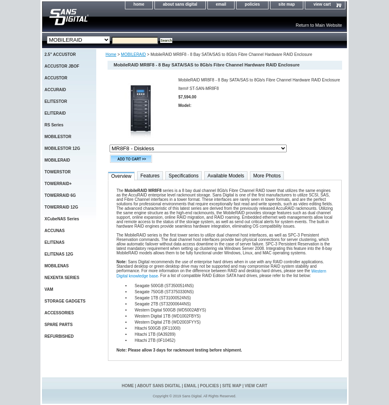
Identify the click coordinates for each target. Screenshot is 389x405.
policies (252, 4)
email (221, 4)
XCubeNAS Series (61, 219)
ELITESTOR (55, 101)
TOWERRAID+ (58, 183)
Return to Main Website (319, 25)
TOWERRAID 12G (61, 207)
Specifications (184, 176)
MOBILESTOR (57, 136)
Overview (121, 176)
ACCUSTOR (55, 78)
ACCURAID (55, 89)
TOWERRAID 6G (60, 195)
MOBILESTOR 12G (62, 148)
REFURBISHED (59, 336)
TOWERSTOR (57, 172)
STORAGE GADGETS (65, 301)
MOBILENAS (56, 266)
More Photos (267, 176)
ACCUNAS (54, 230)
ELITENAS (54, 242)
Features (149, 176)
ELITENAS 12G (58, 254)
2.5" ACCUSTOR (60, 54)
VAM (48, 289)
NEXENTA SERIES (61, 277)
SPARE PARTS (58, 324)
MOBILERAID (133, 54)
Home (111, 54)
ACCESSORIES (59, 313)
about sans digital (180, 4)
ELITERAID (55, 113)
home (138, 4)
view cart (322, 4)
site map (287, 4)
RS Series (53, 125)
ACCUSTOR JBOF (61, 66)
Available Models (225, 176)
